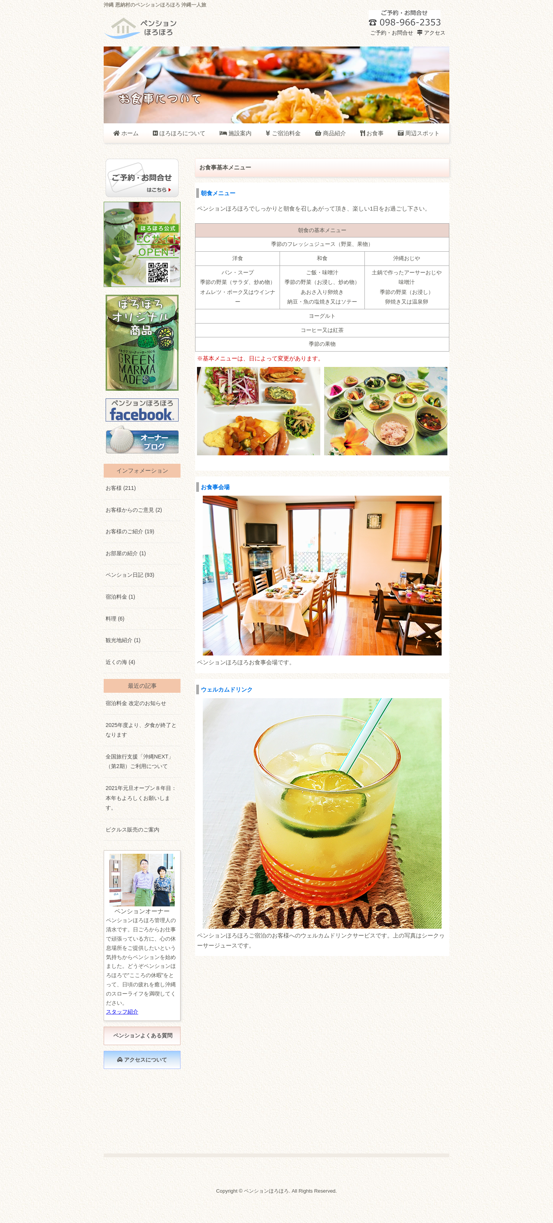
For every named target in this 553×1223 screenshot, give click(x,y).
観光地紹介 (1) (123, 640)
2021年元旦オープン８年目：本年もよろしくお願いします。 (141, 798)
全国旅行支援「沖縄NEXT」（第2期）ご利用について (140, 761)
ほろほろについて (179, 133)
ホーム (126, 133)
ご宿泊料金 (283, 133)
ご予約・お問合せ (391, 33)
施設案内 (236, 133)
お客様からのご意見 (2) (134, 510)
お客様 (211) (121, 488)
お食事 (372, 133)
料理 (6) (115, 619)
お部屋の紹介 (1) (126, 553)
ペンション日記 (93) (130, 575)
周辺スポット (419, 133)
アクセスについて (142, 1060)
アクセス (431, 33)
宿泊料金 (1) (120, 597)
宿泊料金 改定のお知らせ (136, 703)
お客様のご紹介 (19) (130, 531)
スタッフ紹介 (122, 1012)
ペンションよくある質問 (142, 1035)
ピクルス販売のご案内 (132, 829)
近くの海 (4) (120, 662)
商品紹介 (330, 133)
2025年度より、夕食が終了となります (141, 730)
